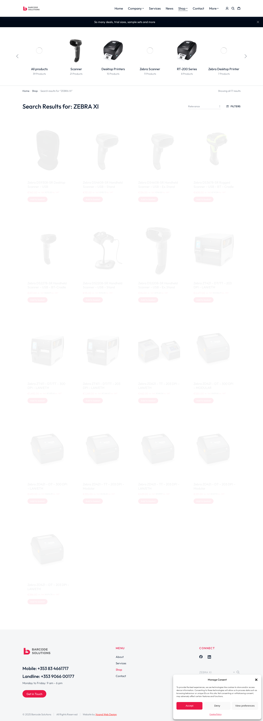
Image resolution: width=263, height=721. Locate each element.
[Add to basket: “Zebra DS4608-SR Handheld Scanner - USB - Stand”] (93, 199)
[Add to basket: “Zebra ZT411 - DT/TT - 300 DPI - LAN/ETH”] (37, 400)
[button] (256, 679)
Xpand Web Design (106, 714)
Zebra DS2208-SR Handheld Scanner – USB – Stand (102, 285)
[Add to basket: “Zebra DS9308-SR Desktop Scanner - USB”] (37, 199)
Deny (217, 705)
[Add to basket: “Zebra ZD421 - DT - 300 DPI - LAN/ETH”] (37, 501)
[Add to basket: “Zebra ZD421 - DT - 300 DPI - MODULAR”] (204, 400)
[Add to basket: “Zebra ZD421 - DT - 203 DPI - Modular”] (204, 501)
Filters (233, 106)
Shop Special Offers (175, 21)
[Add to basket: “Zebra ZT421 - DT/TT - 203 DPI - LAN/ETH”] (204, 300)
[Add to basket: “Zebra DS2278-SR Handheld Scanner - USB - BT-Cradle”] (37, 300)
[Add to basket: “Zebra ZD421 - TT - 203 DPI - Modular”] (93, 501)
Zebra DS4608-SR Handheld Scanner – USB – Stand (103, 184)
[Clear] (234, 672)
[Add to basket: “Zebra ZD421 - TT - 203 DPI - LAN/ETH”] (148, 501)
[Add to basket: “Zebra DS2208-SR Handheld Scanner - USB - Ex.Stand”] (148, 300)
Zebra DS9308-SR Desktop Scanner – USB (46, 184)
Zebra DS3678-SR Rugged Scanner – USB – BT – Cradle (214, 184)
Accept (189, 705)
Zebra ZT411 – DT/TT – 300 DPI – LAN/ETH (46, 386)
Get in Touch (34, 694)
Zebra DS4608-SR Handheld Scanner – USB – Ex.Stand (158, 184)
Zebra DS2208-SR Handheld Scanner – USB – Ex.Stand (158, 285)
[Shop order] (204, 106)
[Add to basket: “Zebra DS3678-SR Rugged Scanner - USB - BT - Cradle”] (204, 199)
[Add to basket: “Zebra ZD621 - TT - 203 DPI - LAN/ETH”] (148, 400)
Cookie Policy (215, 714)
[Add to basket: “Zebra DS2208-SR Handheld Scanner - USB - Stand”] (93, 300)
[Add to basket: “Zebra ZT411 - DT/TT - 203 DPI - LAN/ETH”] (93, 400)
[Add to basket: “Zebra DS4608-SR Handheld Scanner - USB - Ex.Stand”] (148, 199)
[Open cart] (239, 8)
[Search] (238, 672)
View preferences (245, 705)
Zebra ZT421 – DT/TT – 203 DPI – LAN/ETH (213, 285)
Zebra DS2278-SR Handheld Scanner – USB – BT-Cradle (47, 285)
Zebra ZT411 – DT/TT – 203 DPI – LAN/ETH (101, 386)
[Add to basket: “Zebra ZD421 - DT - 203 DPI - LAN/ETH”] (37, 601)
